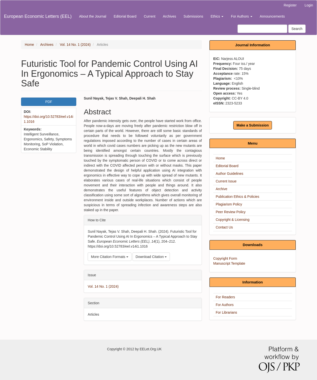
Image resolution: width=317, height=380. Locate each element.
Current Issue (226, 181)
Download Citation (151, 257)
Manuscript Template (229, 263)
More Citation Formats (109, 257)
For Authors (225, 305)
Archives (169, 16)
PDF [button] (48, 102)
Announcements (272, 16)
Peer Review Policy (231, 212)
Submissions (193, 16)
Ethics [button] (217, 16)
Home (29, 45)
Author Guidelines (229, 174)
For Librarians (226, 312)
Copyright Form (225, 258)
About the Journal (92, 16)
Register (290, 5)
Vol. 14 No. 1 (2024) (75, 45)
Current (150, 16)
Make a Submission (253, 125)
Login (309, 5)
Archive (221, 189)
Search (296, 29)
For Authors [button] (241, 16)
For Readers (225, 297)
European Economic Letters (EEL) (38, 16)
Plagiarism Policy (229, 204)
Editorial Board (125, 16)
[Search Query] (262, 29)
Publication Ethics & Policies (237, 197)
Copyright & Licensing (232, 220)
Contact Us (224, 227)
